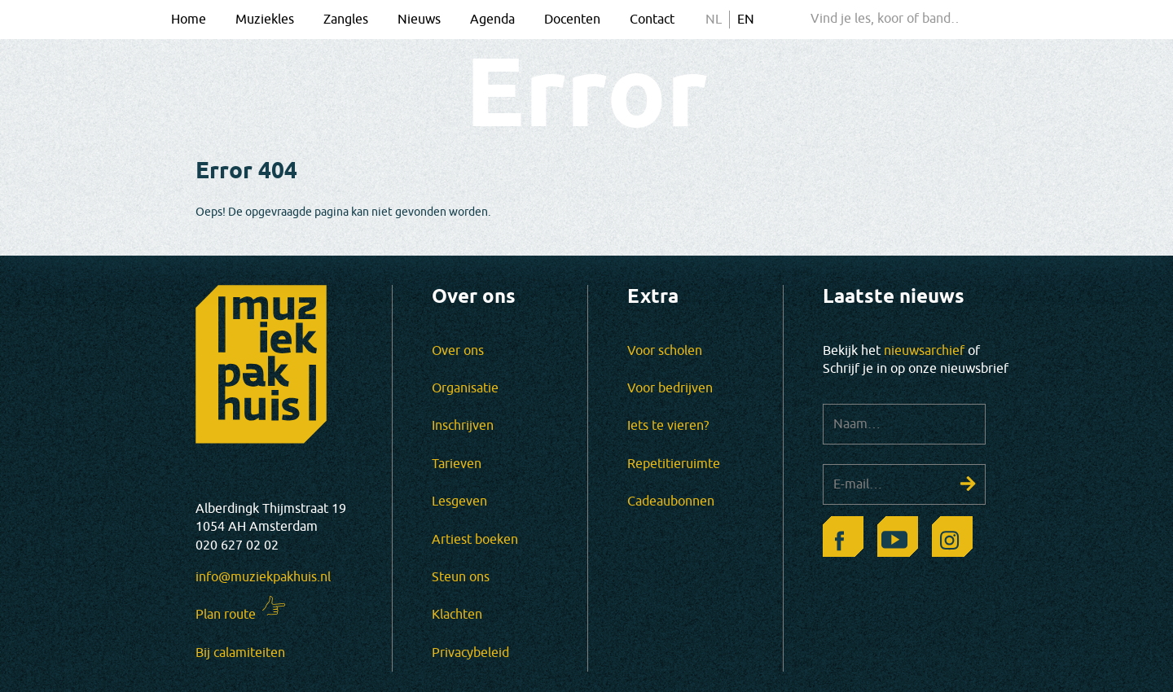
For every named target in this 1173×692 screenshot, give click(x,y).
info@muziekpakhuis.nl (263, 577)
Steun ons (461, 577)
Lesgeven (459, 501)
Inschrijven (463, 425)
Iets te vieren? (668, 425)
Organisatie (465, 388)
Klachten (457, 614)
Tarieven (456, 464)
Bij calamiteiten (240, 652)
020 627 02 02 (237, 545)
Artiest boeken (475, 539)
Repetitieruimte (673, 464)
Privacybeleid (470, 652)
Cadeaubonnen (670, 501)
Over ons (458, 350)
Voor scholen (664, 350)
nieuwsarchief (924, 350)
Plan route (226, 614)
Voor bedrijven (670, 388)
